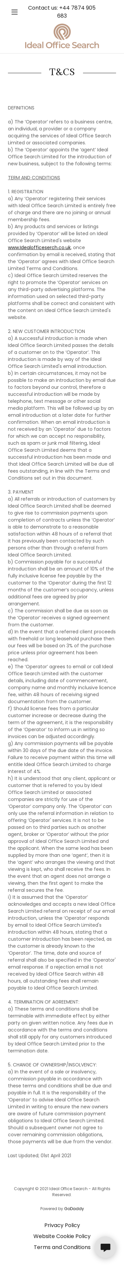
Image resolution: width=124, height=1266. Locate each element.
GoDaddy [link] (74, 1208)
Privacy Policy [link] (62, 1225)
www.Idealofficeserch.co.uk (39, 247)
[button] (16, 12)
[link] (62, 36)
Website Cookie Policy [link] (62, 1236)
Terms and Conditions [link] (62, 1247)
